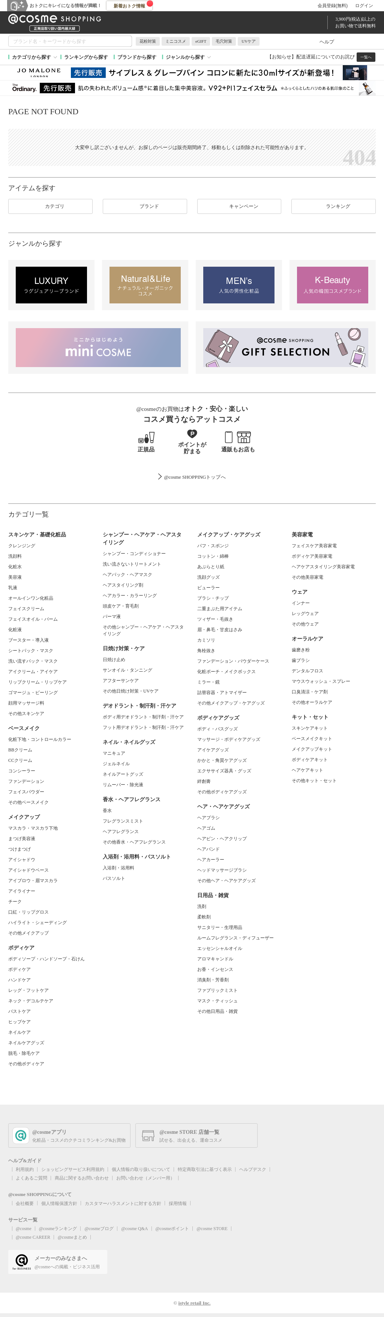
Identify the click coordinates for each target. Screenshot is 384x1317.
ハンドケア (19, 980)
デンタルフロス (307, 670)
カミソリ (206, 640)
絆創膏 (204, 781)
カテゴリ (50, 206)
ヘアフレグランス (121, 831)
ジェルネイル (116, 763)
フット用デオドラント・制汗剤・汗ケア (143, 727)
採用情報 (178, 1203)
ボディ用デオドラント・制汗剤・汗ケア (143, 717)
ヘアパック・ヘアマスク (127, 574)
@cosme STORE (212, 1228)
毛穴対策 (224, 41)
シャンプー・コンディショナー (134, 553)
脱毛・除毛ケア (24, 1053)
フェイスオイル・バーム (33, 619)
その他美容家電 (307, 577)
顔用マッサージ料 (26, 703)
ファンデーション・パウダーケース (233, 661)
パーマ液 (112, 616)
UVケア (249, 41)
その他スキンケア (26, 713)
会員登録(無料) (333, 5)
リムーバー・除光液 (123, 784)
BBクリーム (20, 750)
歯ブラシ (301, 660)
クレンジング (21, 545)
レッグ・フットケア (28, 990)
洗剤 (201, 906)
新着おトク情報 (133, 4)
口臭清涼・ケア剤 (310, 691)
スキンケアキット (310, 728)
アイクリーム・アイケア (33, 671)
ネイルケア (19, 1032)
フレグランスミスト (123, 821)
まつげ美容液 (21, 838)
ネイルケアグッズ (26, 1042)
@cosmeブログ (99, 1228)
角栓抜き (206, 650)
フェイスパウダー (26, 791)
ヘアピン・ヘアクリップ (222, 838)
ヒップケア (19, 1021)
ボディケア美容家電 (312, 556)
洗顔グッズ (208, 577)
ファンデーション (26, 781)
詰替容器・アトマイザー (222, 692)
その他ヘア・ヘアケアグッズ (226, 880)
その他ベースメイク (28, 802)
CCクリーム (20, 760)
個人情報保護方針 (59, 1203)
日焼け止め (114, 659)
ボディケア (19, 969)
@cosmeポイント (172, 1228)
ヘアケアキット (307, 770)
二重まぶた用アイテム (219, 608)
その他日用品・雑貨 (217, 1011)
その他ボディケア (26, 1063)
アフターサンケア (121, 680)
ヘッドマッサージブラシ (222, 870)
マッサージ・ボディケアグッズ (228, 739)
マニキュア (114, 753)
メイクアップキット (312, 749)
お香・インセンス (215, 969)
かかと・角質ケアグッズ (222, 760)
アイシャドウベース (28, 870)
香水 (107, 810)
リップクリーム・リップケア (37, 682)
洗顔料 (15, 556)
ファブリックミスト (217, 990)
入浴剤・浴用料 (118, 868)
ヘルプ (327, 42)
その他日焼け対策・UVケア (131, 691)
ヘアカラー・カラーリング (130, 595)
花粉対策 (148, 41)
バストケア (19, 1011)
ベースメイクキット (312, 738)
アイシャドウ (21, 859)
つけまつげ (19, 849)
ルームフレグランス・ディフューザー (235, 938)
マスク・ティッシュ (217, 1000)
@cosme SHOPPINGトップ (192, 477)
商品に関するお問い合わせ (82, 1178)
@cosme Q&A (134, 1228)
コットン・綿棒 (213, 556)
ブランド (144, 206)
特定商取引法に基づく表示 (205, 1169)
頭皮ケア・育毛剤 (121, 606)
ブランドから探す (136, 57)
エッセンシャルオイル (219, 948)
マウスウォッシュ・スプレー (321, 681)
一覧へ (366, 57)
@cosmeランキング (58, 1228)
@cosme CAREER (33, 1237)
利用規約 (25, 1169)
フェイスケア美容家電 (314, 545)
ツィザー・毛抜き (215, 619)
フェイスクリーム (26, 608)
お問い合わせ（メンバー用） (145, 1178)
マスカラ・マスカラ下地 (33, 828)
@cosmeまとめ (72, 1237)
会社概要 (25, 1203)
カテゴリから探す (31, 57)
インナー (301, 603)
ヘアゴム (206, 828)
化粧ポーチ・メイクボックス (226, 671)
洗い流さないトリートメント (132, 564)
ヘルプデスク (252, 1169)
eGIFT (200, 41)
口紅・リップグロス (28, 912)
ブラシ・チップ (213, 598)
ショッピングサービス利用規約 (72, 1169)
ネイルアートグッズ (123, 774)
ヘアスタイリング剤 (123, 585)
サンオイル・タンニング (127, 670)
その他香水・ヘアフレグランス (134, 842)
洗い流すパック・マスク (33, 661)
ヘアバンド (208, 849)
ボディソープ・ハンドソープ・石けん (46, 959)
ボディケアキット (310, 759)
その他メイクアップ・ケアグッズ (231, 703)
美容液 (15, 577)
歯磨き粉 (301, 650)
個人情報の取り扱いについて (141, 1169)
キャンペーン (239, 206)
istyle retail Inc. (194, 1303)
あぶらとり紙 (210, 566)
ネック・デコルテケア (30, 1000)
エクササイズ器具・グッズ (224, 770)
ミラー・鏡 (208, 682)
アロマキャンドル (215, 959)
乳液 (12, 587)
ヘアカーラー (210, 859)
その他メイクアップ (28, 933)
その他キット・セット (314, 780)
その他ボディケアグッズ (222, 791)
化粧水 (15, 566)
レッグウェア (305, 613)
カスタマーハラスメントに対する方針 (123, 1203)
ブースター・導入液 (28, 640)
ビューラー (208, 587)
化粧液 (15, 629)
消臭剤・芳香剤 (213, 980)
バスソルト (114, 878)
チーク (15, 901)
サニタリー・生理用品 (219, 927)
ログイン (364, 5)
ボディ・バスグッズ (217, 729)
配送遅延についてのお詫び (325, 57)
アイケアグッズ (213, 750)
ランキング (333, 206)
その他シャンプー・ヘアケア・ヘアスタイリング (143, 630)
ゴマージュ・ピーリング (33, 692)
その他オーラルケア (312, 702)
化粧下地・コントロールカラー (39, 739)
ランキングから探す (86, 57)
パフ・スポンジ (213, 545)
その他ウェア (305, 624)
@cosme (24, 1228)
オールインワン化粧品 (30, 598)
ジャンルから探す (185, 57)
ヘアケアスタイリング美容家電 (323, 566)
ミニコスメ (175, 41)
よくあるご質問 (31, 1178)
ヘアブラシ (208, 817)
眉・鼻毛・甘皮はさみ (219, 629)
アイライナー (21, 891)
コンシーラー (21, 770)
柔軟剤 (204, 917)
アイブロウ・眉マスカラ (33, 880)
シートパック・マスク (30, 650)
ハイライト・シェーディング (37, 922)
